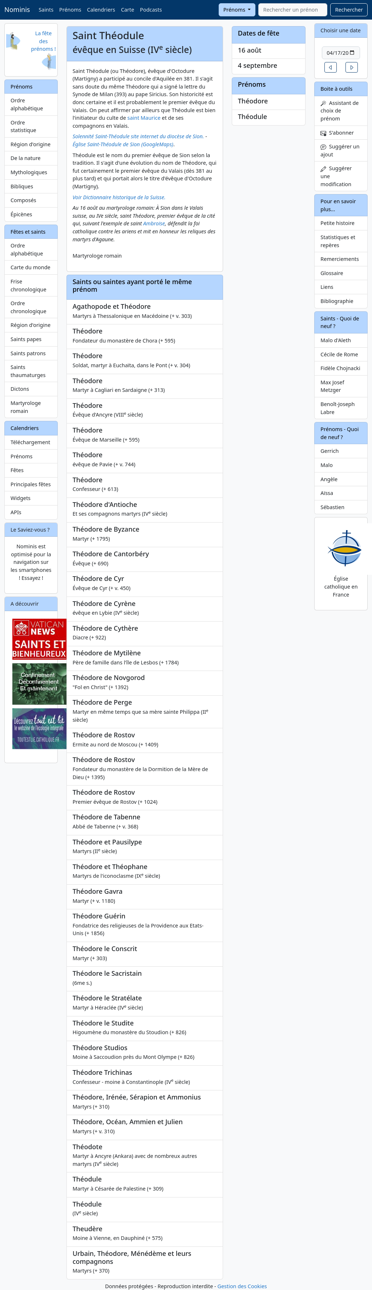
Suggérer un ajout (339, 150)
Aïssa (326, 493)
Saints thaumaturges (28, 371)
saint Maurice (144, 117)
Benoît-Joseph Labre (337, 408)
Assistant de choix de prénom (339, 110)
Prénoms (70, 9)
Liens (326, 286)
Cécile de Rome (339, 354)
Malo (326, 465)
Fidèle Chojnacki (340, 368)
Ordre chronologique (28, 307)
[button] (330, 67)
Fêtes (17, 470)
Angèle (328, 479)
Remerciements (339, 258)
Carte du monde (30, 267)
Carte (127, 9)
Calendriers (101, 9)
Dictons (20, 388)
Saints (46, 9)
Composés (23, 200)
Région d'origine (30, 144)
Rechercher (349, 9)
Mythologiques (29, 172)
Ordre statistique (23, 126)
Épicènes (21, 214)
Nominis (17, 9)
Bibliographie (336, 301)
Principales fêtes (31, 484)
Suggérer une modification (336, 176)
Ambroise (154, 223)
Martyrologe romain (26, 407)
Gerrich (329, 450)
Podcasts (151, 9)
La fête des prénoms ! (43, 41)
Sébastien (332, 507)
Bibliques (22, 186)
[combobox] (292, 9)
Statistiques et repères (337, 241)
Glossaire (331, 273)
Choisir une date (340, 30)
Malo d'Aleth (335, 340)
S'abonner (337, 132)
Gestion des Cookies (242, 1286)
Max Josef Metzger (332, 386)
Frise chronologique (28, 285)
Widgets (21, 498)
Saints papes (26, 339)
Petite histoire (337, 223)
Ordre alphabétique (27, 104)
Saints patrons (28, 353)
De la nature (26, 158)
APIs (16, 512)
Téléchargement (30, 442)
